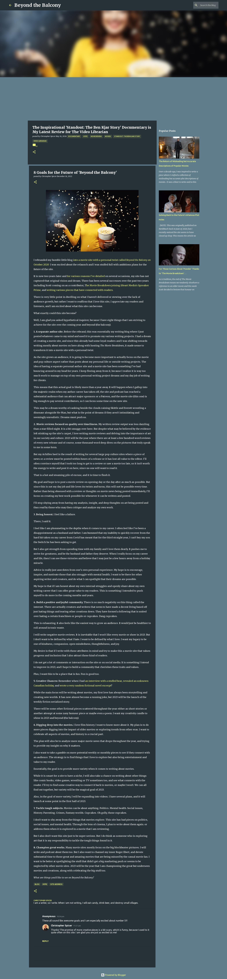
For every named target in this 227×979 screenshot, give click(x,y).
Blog (37, 884)
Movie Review (96, 136)
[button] (34, 152)
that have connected (85, 290)
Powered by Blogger (113, 975)
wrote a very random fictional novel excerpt (85, 685)
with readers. (105, 290)
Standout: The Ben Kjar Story (127, 136)
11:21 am (77, 926)
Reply (45, 941)
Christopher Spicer (61, 925)
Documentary (74, 136)
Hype (85, 136)
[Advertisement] (113, 99)
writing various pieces (60, 290)
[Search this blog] (203, 5)
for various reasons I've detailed (86, 276)
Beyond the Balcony (37, 5)
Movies (108, 136)
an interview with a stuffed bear (103, 680)
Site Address (56, 884)
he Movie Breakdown (98, 285)
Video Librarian (40, 141)
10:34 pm (60, 916)
